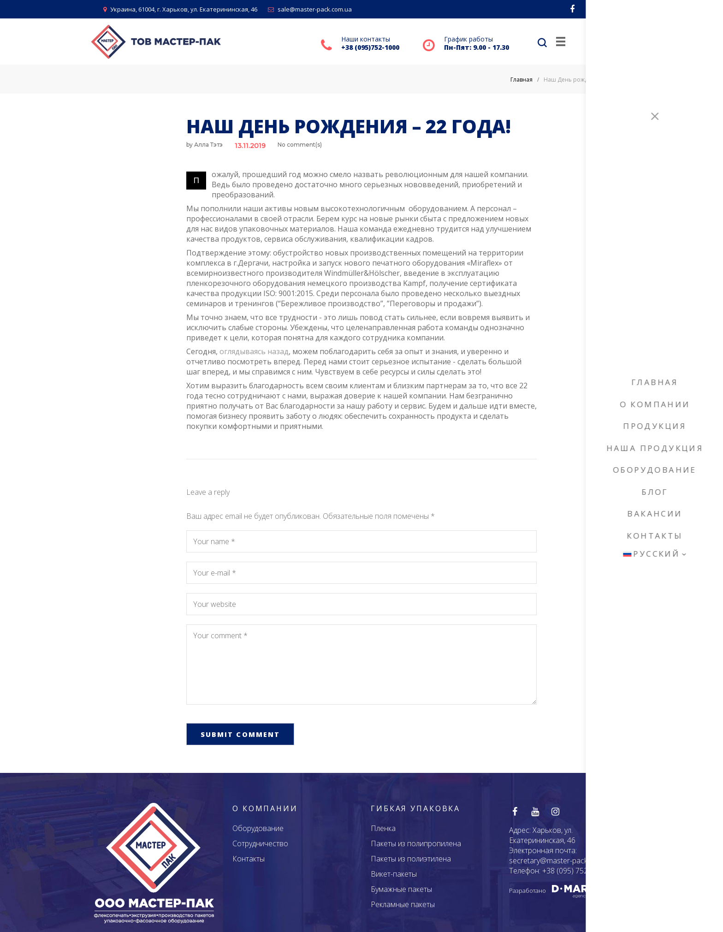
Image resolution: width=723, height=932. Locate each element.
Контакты (248, 858)
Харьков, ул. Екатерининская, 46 (542, 835)
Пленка (383, 828)
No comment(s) (300, 144)
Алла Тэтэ (208, 144)
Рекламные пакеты (403, 904)
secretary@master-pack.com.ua (561, 860)
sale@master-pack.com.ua (310, 9)
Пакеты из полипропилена (416, 843)
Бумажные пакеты (401, 889)
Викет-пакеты (394, 873)
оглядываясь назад (254, 351)
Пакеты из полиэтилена (411, 858)
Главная (521, 79)
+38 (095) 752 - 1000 (576, 870)
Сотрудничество (260, 843)
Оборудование (258, 828)
